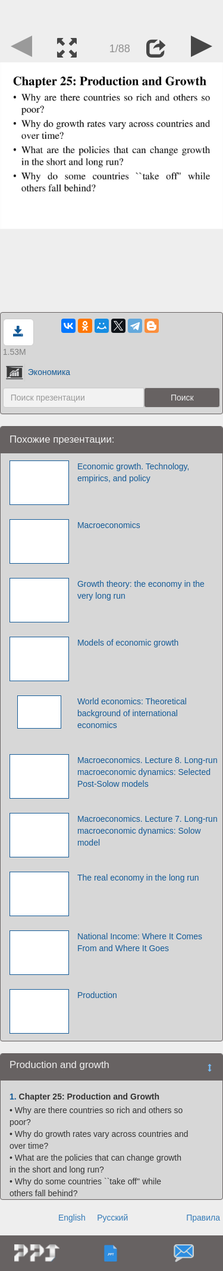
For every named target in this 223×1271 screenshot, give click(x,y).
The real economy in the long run (138, 877)
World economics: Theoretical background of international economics (132, 713)
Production (97, 995)
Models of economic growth (127, 642)
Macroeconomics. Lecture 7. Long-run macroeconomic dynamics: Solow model (147, 830)
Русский (112, 1217)
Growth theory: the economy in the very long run (141, 589)
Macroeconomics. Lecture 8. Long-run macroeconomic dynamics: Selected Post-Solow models (147, 772)
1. (13, 1096)
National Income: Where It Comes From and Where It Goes (139, 942)
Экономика (38, 372)
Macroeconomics (108, 525)
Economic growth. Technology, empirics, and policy (133, 472)
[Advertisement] (112, 15)
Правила (203, 1217)
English (72, 1217)
